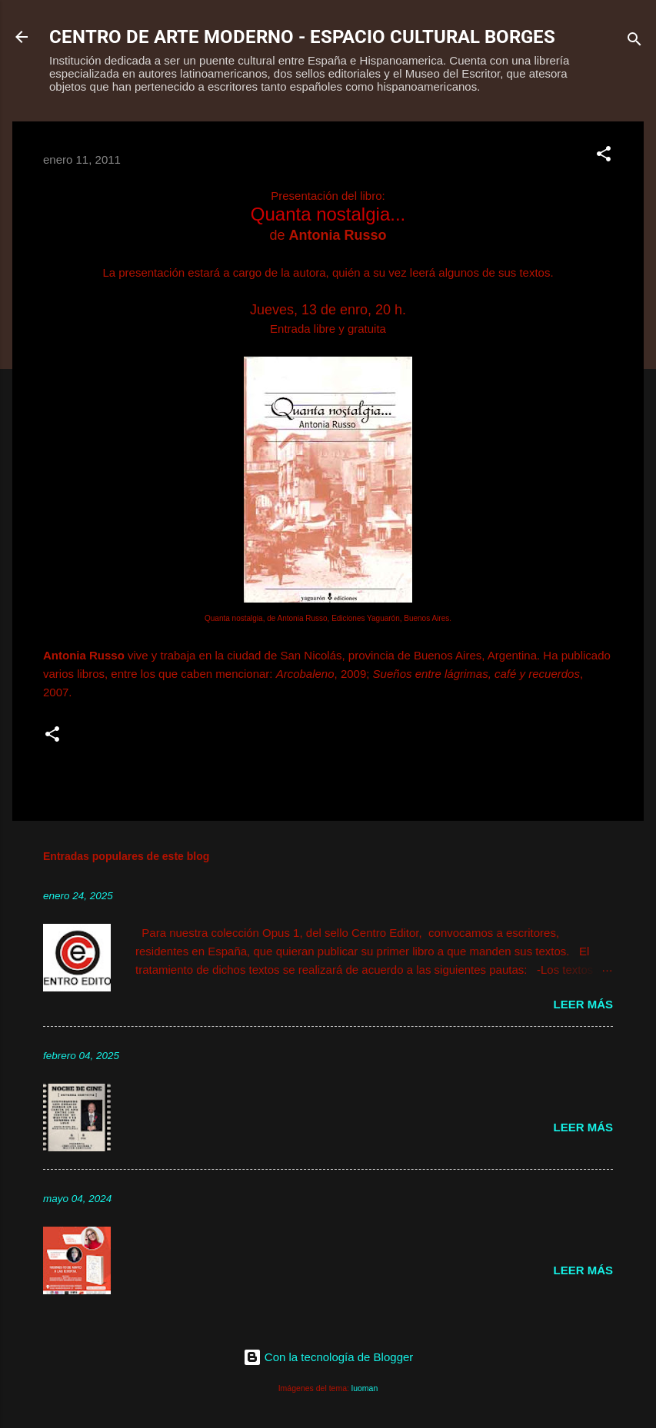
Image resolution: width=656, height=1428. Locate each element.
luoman (364, 1388)
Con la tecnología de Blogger (328, 1356)
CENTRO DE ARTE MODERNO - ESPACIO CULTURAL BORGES (302, 37)
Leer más (583, 1004)
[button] (603, 156)
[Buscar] (634, 41)
